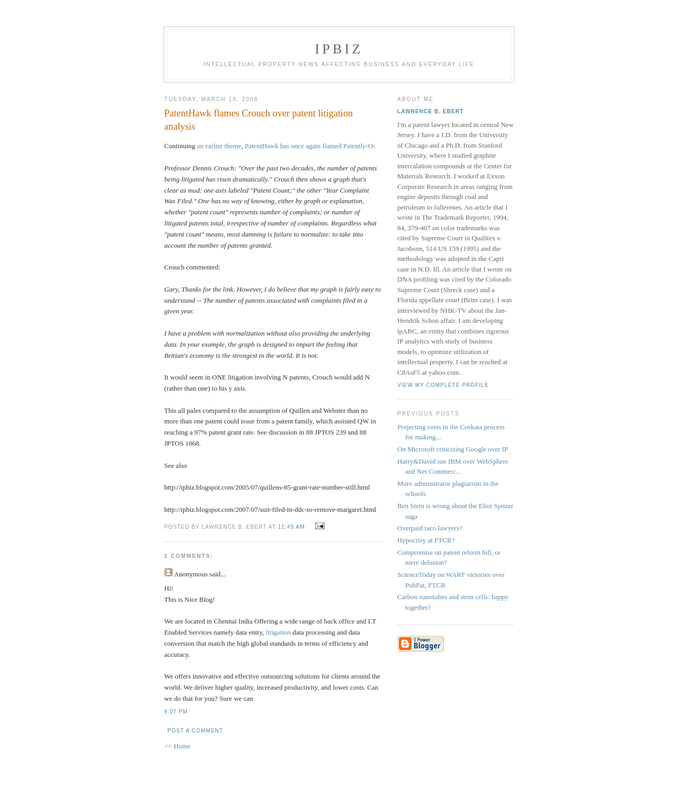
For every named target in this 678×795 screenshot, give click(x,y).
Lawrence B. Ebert (430, 111)
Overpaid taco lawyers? (429, 528)
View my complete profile (443, 385)
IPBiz (339, 49)
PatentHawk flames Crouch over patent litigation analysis (258, 120)
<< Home (177, 746)
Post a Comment (195, 731)
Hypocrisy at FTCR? (425, 540)
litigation (278, 632)
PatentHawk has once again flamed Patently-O (309, 146)
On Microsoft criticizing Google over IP (452, 449)
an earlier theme (219, 146)
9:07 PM (176, 712)
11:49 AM (291, 527)
